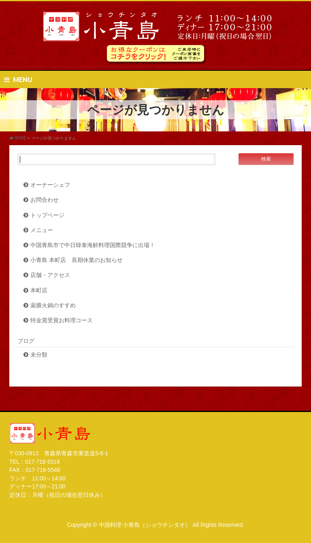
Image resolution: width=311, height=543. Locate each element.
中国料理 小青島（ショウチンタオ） (145, 525)
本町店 (38, 290)
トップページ (47, 215)
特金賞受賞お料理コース (61, 320)
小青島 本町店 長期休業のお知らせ (76, 260)
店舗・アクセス (50, 275)
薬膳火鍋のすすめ (53, 305)
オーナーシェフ (50, 185)
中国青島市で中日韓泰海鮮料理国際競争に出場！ (92, 245)
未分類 (38, 355)
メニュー (41, 230)
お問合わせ (44, 200)
